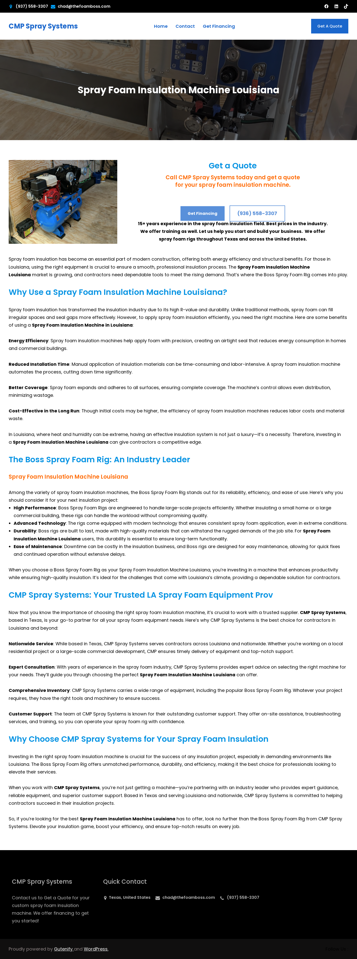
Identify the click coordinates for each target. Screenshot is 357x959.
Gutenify (64, 949)
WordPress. (96, 949)
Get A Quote (329, 26)
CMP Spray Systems (43, 26)
